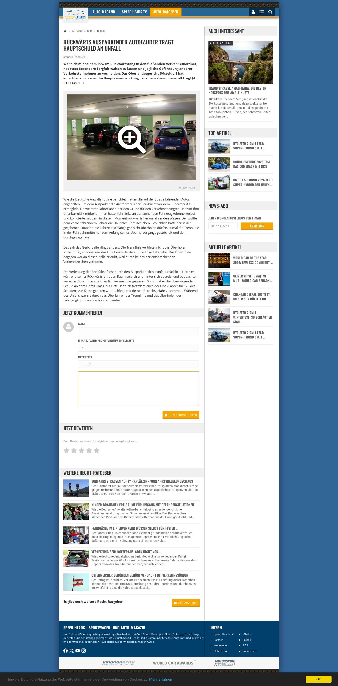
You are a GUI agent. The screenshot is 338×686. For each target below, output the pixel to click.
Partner (218, 640)
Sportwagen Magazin (79, 642)
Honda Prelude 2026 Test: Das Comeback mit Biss (252, 164)
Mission (247, 634)
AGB (245, 645)
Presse (247, 640)
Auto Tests (179, 634)
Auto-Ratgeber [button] (165, 11)
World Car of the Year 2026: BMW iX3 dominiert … (253, 260)
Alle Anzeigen (186, 603)
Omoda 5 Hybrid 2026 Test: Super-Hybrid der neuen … (253, 182)
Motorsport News (161, 634)
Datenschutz (221, 651)
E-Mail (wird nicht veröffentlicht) (106, 340)
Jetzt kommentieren (181, 415)
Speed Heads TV (223, 634)
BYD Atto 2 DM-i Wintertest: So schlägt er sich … (252, 317)
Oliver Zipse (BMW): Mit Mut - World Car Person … (252, 278)
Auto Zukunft (114, 638)
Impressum (249, 651)
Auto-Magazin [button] (103, 11)
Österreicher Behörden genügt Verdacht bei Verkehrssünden (139, 575)
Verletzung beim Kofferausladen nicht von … (126, 551)
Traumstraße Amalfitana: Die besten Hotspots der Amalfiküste (237, 90)
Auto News (142, 634)
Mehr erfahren (160, 679)
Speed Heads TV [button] (134, 11)
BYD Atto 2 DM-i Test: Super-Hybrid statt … (249, 145)
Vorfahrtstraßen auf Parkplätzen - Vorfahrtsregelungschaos (142, 481)
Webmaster (221, 645)
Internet (85, 357)
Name (82, 324)
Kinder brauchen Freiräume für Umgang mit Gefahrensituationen (142, 504)
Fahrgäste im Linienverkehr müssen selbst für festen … (134, 528)
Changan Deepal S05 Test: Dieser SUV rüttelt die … (252, 296)
